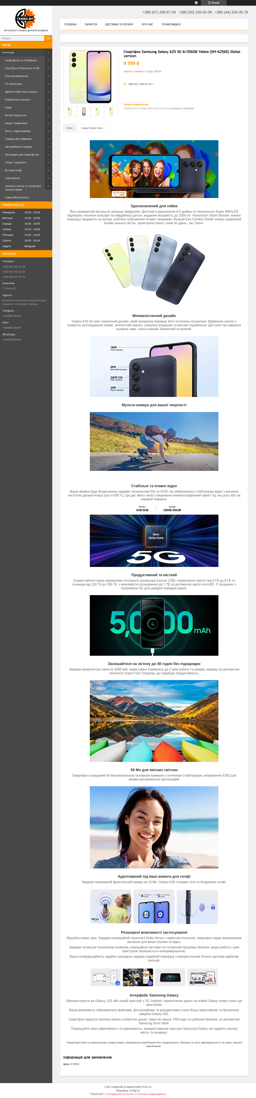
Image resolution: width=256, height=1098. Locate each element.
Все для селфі (13, 170)
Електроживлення (16, 76)
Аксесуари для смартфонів (22, 154)
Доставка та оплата (119, 24)
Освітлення (12, 178)
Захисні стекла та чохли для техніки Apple (23, 187)
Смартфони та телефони (21, 60)
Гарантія (91, 24)
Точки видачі (171, 24)
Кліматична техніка (17, 99)
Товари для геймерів (18, 139)
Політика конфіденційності (151, 1094)
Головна (70, 24)
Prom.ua (146, 1087)
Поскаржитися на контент (120, 1094)
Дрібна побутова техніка (21, 91)
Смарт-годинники (16, 123)
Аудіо (8, 107)
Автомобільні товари (18, 146)
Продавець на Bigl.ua (128, 1090)
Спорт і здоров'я (15, 162)
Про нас (147, 24)
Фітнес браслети (15, 115)
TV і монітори (13, 84)
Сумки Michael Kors (17, 197)
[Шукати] (48, 38)
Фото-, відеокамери (18, 131)
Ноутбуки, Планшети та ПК (22, 68)
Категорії (8, 52)
